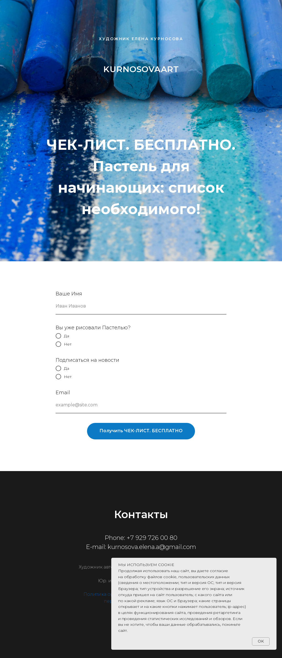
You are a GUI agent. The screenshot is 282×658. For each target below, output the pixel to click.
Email (63, 393)
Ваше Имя (69, 294)
